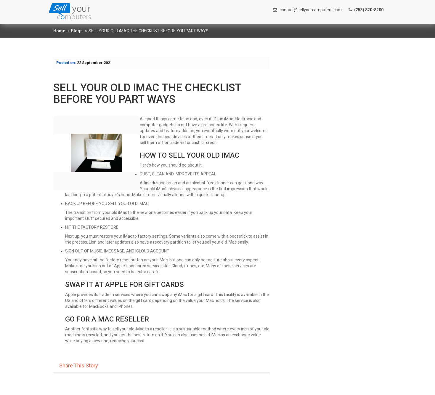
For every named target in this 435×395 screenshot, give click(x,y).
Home (59, 30)
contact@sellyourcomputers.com (307, 9)
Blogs (77, 30)
